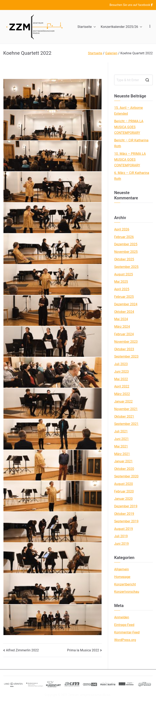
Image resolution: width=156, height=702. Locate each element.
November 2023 (126, 342)
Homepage (122, 577)
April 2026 (121, 229)
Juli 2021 (121, 431)
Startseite (86, 26)
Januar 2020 (123, 499)
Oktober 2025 (124, 259)
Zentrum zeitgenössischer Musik (89, 695)
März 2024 (122, 327)
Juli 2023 (121, 364)
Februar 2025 (124, 297)
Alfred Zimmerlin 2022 (22, 650)
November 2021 (126, 409)
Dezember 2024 (125, 304)
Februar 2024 (124, 334)
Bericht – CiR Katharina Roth (131, 143)
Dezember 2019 (125, 506)
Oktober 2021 (124, 416)
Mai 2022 (121, 379)
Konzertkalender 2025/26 (121, 26)
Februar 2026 (124, 237)
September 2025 (126, 267)
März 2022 (122, 394)
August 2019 (123, 529)
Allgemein (121, 569)
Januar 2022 (123, 401)
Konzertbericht (125, 584)
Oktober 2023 (124, 349)
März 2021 (122, 454)
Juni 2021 (121, 439)
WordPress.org (125, 640)
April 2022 (121, 386)
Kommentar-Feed (127, 632)
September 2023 (126, 356)
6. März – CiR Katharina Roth (131, 176)
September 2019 (126, 521)
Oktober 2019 (124, 514)
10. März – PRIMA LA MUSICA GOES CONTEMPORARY (130, 159)
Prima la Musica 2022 (83, 650)
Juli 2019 (121, 536)
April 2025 (121, 289)
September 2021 (126, 424)
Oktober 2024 (124, 312)
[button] (94, 26)
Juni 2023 (121, 371)
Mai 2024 (121, 319)
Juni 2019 (121, 544)
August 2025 (123, 274)
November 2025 (126, 252)
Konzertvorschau (126, 592)
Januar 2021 (123, 461)
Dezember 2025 (125, 244)
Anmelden (121, 617)
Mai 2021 (121, 446)
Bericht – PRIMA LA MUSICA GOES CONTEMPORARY (128, 127)
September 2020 (126, 476)
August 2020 (123, 484)
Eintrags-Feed (124, 625)
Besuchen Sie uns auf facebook (131, 5)
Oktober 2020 (124, 469)
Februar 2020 (124, 491)
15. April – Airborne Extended (128, 111)
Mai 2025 (121, 282)
